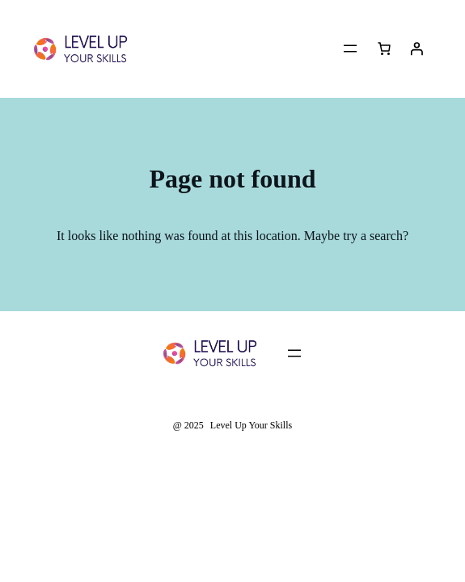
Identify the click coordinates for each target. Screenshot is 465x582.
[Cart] (384, 48)
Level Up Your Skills (251, 425)
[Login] (416, 48)
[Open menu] (350, 48)
